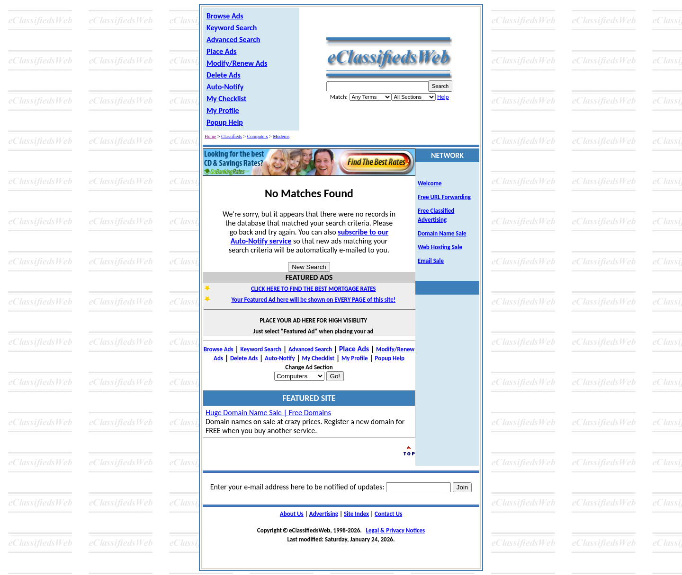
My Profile (222, 110)
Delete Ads (223, 74)
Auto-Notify (224, 86)
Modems (281, 136)
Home (210, 136)
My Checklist (226, 98)
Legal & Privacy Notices (395, 530)
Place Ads (221, 51)
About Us (292, 513)
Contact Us (388, 513)
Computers (257, 136)
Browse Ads (224, 15)
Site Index (356, 513)
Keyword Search (231, 27)
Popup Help (224, 122)
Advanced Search (233, 39)
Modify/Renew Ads (236, 63)
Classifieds (231, 136)
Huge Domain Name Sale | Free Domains (268, 412)
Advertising (323, 513)
